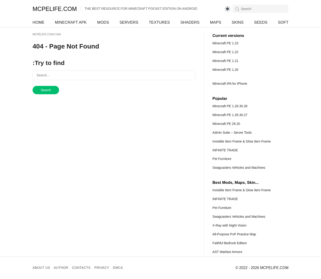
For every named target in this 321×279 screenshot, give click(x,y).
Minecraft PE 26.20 (226, 124)
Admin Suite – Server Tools (232, 132)
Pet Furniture (221, 159)
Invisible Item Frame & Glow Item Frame (241, 141)
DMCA (118, 267)
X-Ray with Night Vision (229, 225)
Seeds (261, 22)
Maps (215, 22)
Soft (283, 22)
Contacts (81, 267)
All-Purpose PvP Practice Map (234, 234)
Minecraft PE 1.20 (225, 69)
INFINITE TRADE (225, 150)
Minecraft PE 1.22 (225, 52)
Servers (129, 22)
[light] (227, 9)
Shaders (189, 22)
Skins (238, 22)
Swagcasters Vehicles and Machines (238, 167)
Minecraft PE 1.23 (225, 43)
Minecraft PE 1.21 (225, 61)
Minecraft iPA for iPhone (229, 83)
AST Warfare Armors (227, 252)
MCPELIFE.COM (55, 9)
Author (61, 267)
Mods (103, 22)
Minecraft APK (71, 22)
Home (38, 22)
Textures (159, 22)
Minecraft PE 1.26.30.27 (229, 115)
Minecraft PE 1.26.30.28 (229, 106)
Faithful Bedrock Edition (229, 243)
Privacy (101, 267)
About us (41, 267)
